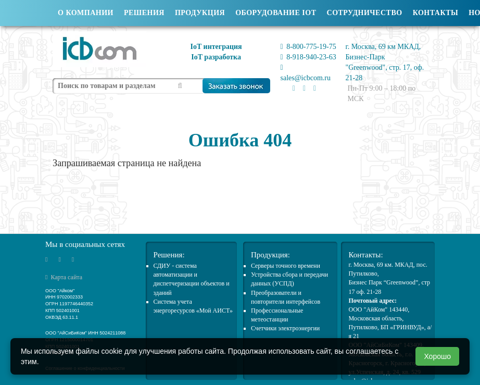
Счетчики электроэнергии (285, 328)
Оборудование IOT (275, 13)
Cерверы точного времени (285, 265)
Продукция (200, 13)
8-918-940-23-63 (308, 57)
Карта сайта (63, 277)
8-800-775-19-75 (308, 47)
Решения (144, 13)
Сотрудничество (364, 13)
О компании (85, 13)
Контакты (436, 13)
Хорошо (437, 356)
